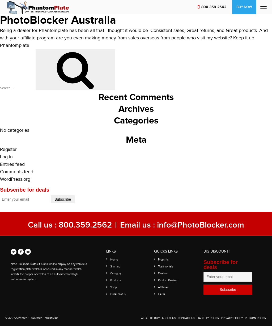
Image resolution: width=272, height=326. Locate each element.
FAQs (161, 294)
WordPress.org (15, 179)
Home (114, 259)
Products (115, 280)
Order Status (118, 294)
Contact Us (186, 318)
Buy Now (244, 7)
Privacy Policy (232, 318)
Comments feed (16, 172)
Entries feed (12, 164)
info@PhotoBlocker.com (200, 225)
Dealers (163, 273)
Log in (6, 157)
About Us (169, 318)
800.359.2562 (213, 7)
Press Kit (163, 259)
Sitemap (115, 266)
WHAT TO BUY (150, 318)
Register (8, 149)
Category (115, 273)
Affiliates (163, 287)
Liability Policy (208, 318)
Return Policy (255, 318)
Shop (113, 287)
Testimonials (165, 266)
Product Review (167, 280)
